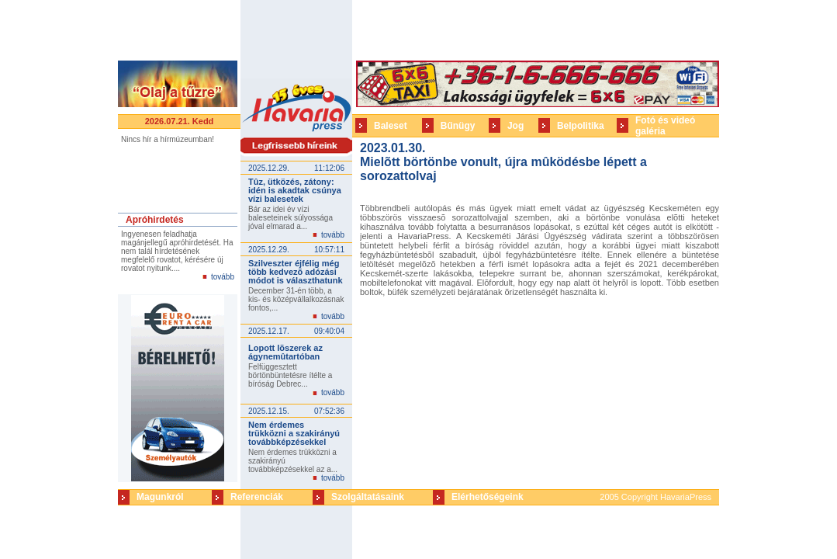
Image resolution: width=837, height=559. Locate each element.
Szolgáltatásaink (367, 496)
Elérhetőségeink (487, 496)
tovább (222, 277)
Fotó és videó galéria (665, 126)
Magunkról (160, 496)
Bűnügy (458, 125)
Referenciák (256, 496)
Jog (515, 125)
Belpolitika (580, 125)
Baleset (390, 125)
